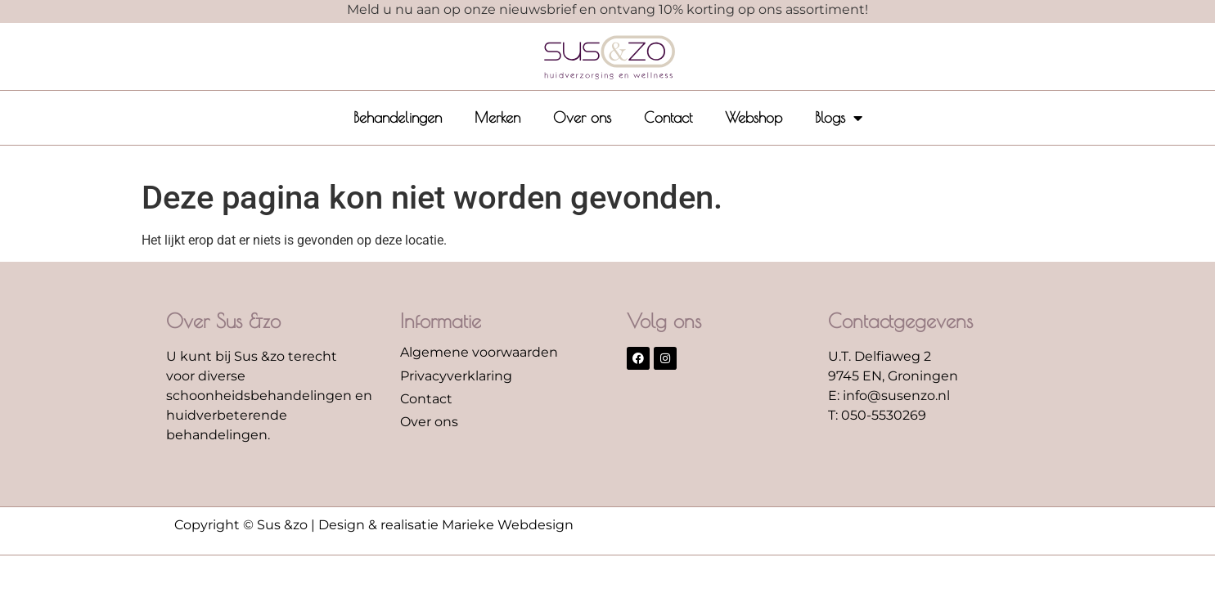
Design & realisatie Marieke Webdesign (446, 525)
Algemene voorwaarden (479, 352)
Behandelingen (397, 117)
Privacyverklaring (456, 376)
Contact (668, 117)
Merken (497, 117)
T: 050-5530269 (877, 415)
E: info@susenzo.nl (889, 395)
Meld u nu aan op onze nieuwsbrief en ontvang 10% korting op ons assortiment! (607, 9)
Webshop (753, 117)
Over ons (582, 117)
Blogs (838, 117)
